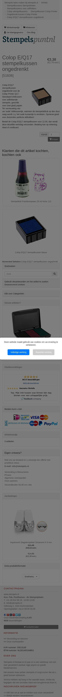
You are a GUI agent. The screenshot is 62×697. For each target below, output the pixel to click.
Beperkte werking (43, 352)
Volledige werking (18, 352)
